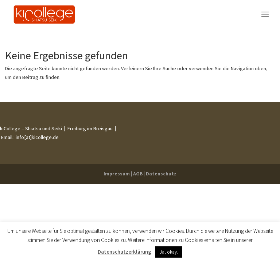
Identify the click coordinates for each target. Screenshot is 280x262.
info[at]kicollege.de (37, 137)
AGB (138, 173)
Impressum (117, 173)
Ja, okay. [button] (169, 252)
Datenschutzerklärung (124, 251)
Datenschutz (161, 173)
